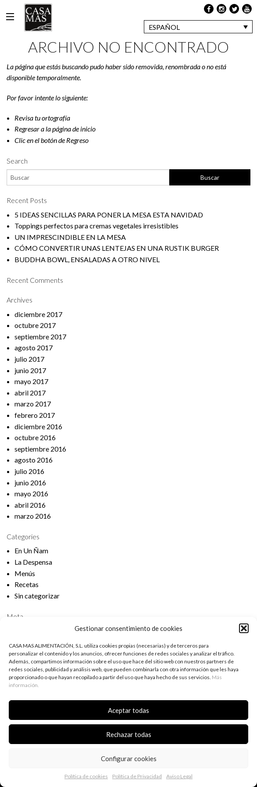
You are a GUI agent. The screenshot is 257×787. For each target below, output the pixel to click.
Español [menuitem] (164, 27)
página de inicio (74, 129)
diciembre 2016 (38, 426)
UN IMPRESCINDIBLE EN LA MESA (70, 237)
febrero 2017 (34, 415)
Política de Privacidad (137, 776)
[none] (198, 26)
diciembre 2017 (38, 314)
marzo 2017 (32, 403)
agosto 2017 (33, 347)
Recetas (26, 584)
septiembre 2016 (40, 449)
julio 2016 (29, 471)
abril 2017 (30, 392)
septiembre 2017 (40, 336)
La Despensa (33, 562)
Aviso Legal (179, 776)
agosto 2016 (33, 460)
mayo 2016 (31, 493)
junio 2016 (30, 482)
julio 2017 (29, 359)
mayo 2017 (31, 381)
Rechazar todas (128, 734)
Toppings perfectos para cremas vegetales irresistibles (96, 225)
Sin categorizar (37, 595)
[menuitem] (198, 26)
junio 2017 (30, 370)
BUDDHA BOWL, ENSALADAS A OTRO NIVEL (87, 259)
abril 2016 (30, 505)
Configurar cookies (129, 758)
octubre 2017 (35, 325)
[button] (243, 628)
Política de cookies (86, 776)
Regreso (77, 140)
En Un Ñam (31, 550)
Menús (24, 573)
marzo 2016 (32, 516)
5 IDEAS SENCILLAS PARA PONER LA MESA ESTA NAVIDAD (108, 214)
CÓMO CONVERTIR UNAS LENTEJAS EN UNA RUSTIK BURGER (116, 248)
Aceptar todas (128, 710)
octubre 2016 (35, 437)
